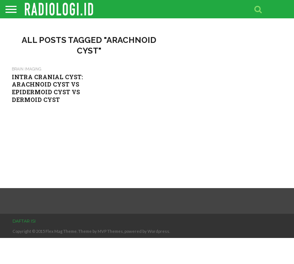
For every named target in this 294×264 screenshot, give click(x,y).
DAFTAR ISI (24, 221)
